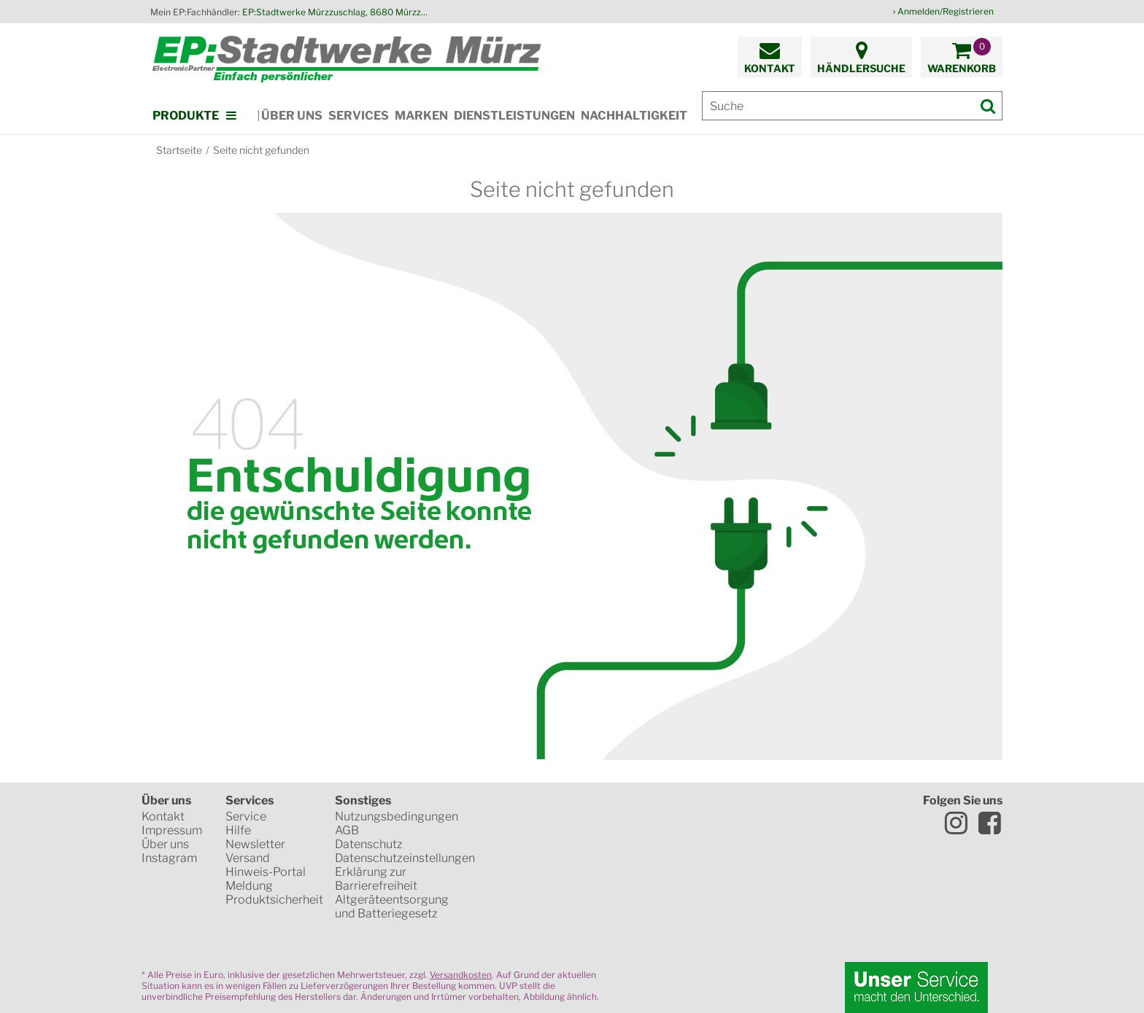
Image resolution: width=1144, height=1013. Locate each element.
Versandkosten (461, 974)
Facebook (989, 823)
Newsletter (255, 844)
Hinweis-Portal (265, 872)
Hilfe (238, 830)
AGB (347, 830)
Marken (421, 116)
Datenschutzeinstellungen (405, 858)
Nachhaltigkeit (634, 116)
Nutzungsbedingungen (396, 816)
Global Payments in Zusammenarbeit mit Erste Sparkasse (634, 919)
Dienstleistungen (514, 116)
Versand (247, 858)
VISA (627, 867)
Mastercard (532, 867)
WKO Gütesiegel (620, 816)
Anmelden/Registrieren (945, 11)
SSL (531, 816)
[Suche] (852, 105)
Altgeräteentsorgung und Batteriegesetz (392, 906)
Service (245, 816)
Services (358, 116)
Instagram (169, 858)
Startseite (179, 150)
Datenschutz (369, 844)
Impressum (172, 830)
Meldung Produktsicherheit (274, 893)
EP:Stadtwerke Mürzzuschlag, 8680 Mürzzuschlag (337, 12)
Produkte (185, 116)
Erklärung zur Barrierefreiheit (376, 879)
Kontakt (163, 816)
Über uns (291, 116)
